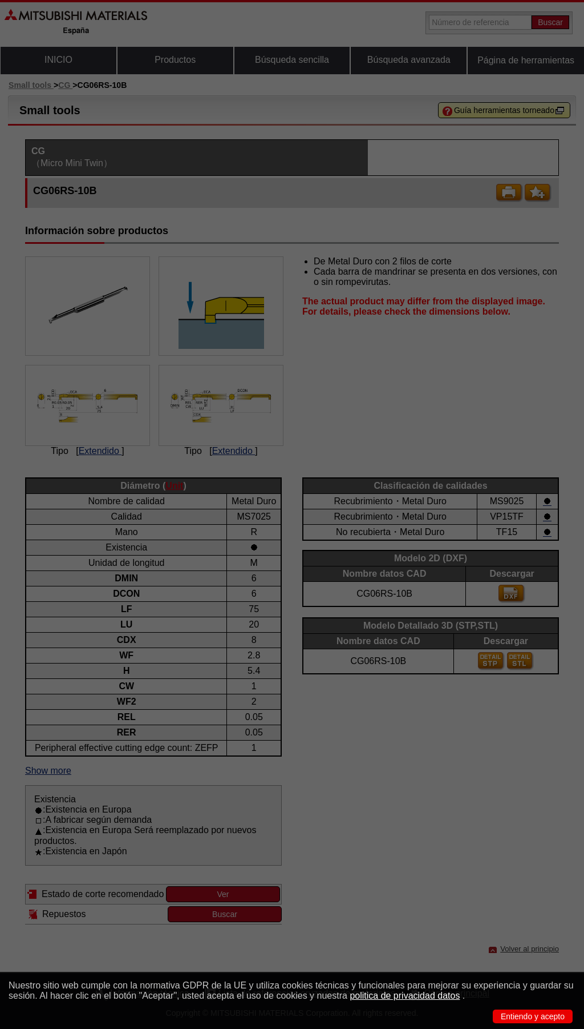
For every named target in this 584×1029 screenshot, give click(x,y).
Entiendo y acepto (533, 1016)
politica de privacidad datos (405, 995)
